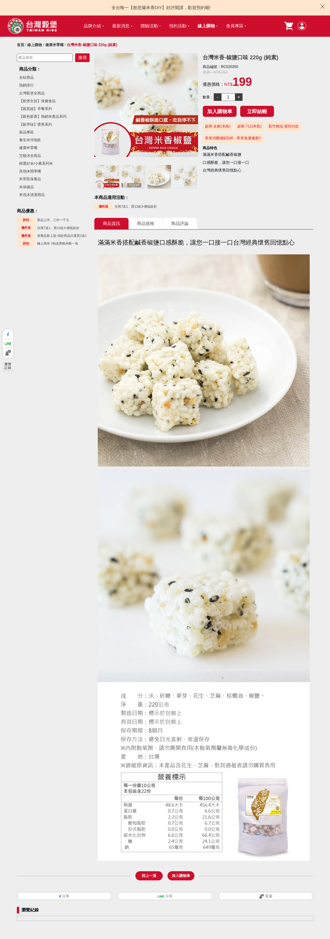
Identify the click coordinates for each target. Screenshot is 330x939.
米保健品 (26, 187)
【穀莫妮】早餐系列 (35, 109)
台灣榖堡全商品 (32, 93)
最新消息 (120, 25)
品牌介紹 (92, 25)
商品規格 (145, 223)
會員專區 (234, 25)
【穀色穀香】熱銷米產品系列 (43, 116)
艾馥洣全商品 (30, 156)
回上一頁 (149, 876)
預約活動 (177, 25)
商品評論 (179, 223)
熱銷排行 (26, 85)
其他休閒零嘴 (30, 171)
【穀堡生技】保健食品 (37, 101)
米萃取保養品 (30, 179)
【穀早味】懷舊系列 (35, 124)
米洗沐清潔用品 (32, 195)
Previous (97, 177)
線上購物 (206, 25)
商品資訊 (111, 223)
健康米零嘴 (54, 45)
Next (194, 177)
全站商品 (26, 77)
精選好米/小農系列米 (36, 163)
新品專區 (26, 132)
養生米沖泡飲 (30, 140)
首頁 (20, 45)
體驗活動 (149, 25)
